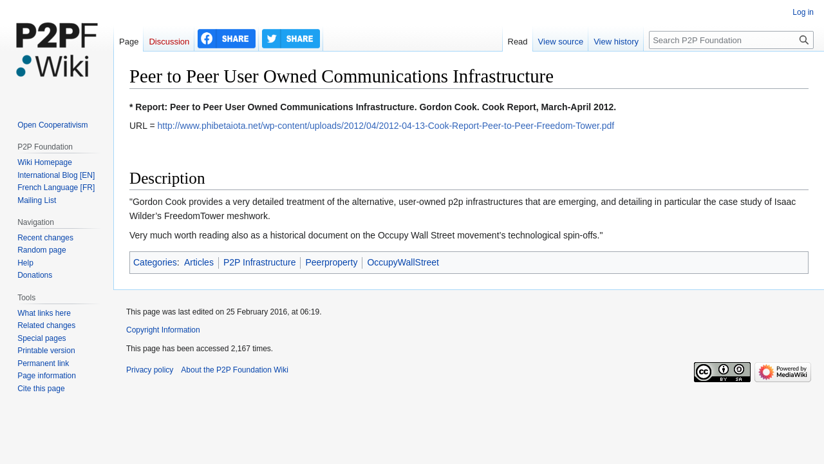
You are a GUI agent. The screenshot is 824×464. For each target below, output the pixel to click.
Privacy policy (149, 369)
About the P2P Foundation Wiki (234, 369)
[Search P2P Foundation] (731, 40)
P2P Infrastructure (259, 262)
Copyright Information (163, 329)
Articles (199, 262)
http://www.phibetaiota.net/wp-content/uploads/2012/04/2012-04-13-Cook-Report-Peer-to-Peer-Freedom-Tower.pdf (385, 126)
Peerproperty (331, 262)
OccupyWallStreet (403, 262)
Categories (155, 262)
